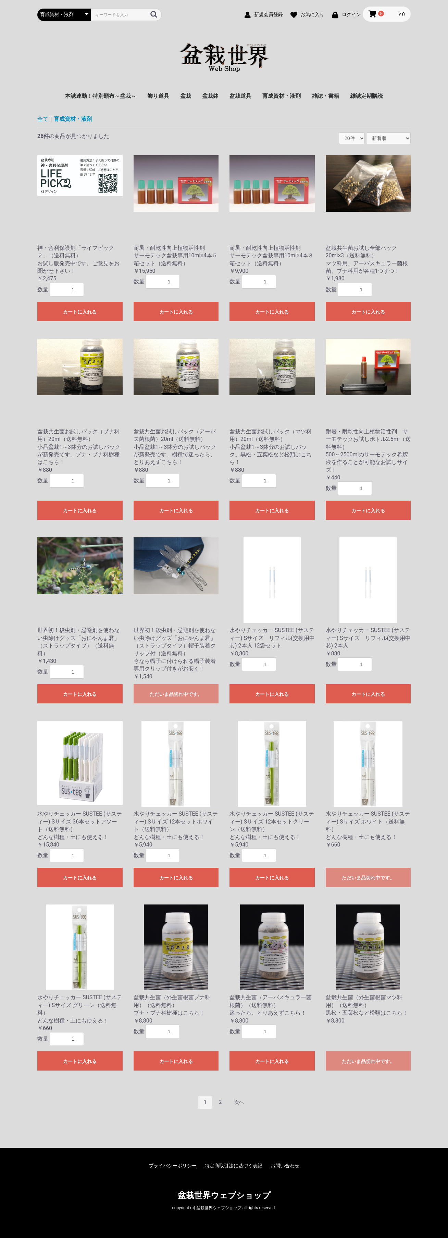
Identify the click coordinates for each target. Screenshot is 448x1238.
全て (42, 119)
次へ (239, 1102)
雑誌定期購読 (366, 96)
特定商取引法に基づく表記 (233, 1165)
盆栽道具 (240, 96)
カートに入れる (80, 312)
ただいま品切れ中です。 (176, 694)
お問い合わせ (285, 1165)
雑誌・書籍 (325, 96)
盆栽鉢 (210, 96)
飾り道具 (158, 96)
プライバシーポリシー (173, 1165)
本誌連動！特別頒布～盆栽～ (100, 96)
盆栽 (185, 96)
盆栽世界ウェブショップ (224, 1195)
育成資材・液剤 (281, 96)
